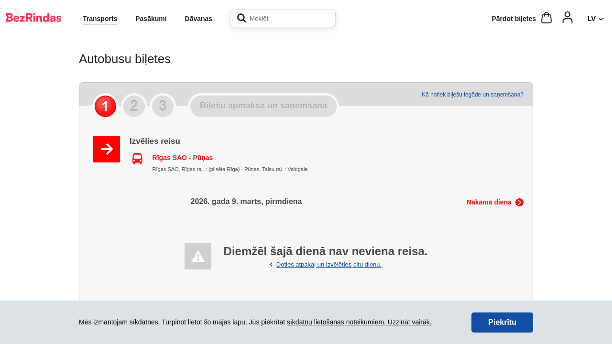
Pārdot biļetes (514, 18)
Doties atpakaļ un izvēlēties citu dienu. (329, 264)
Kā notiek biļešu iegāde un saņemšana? (473, 94)
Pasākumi (150, 18)
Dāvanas (199, 18)
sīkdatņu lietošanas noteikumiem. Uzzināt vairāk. (359, 322)
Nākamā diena (489, 202)
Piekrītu (502, 322)
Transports (100, 18)
